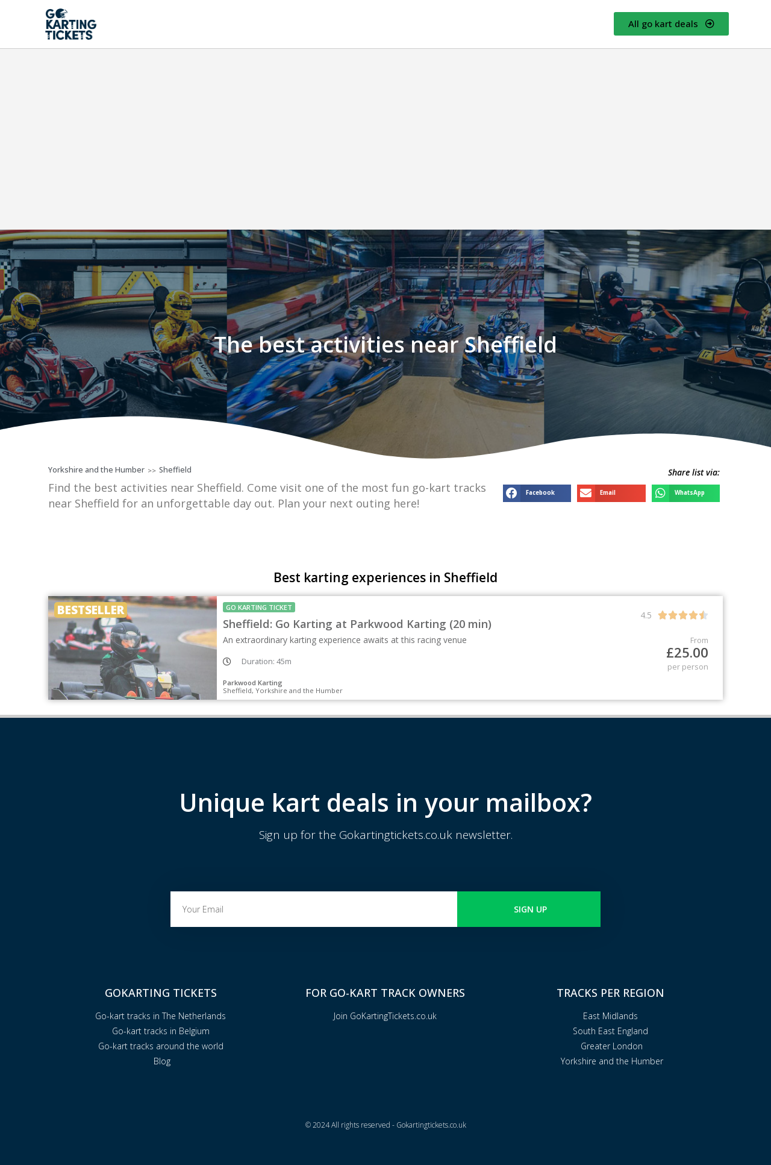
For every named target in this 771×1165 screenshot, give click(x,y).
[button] (537, 493)
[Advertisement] (385, 139)
